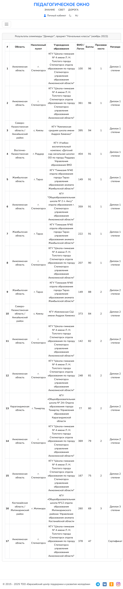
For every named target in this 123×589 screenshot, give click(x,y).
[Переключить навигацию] (6, 24)
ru (76, 15)
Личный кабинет (56, 15)
